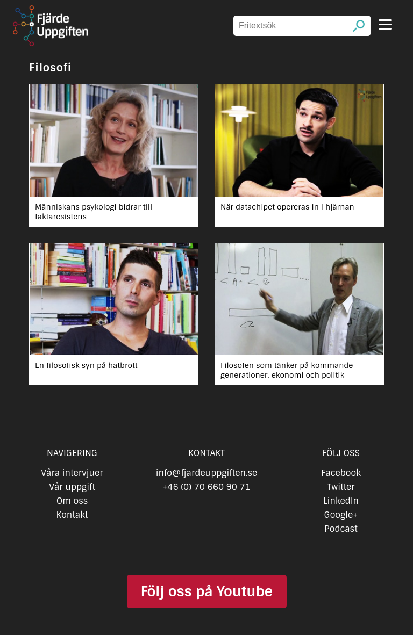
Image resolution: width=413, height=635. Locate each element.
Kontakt (72, 515)
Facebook (341, 473)
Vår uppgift (72, 487)
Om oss (72, 501)
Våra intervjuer (72, 473)
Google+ (341, 515)
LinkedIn (341, 501)
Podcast (340, 529)
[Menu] (385, 24)
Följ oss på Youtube (206, 591)
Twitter (340, 487)
